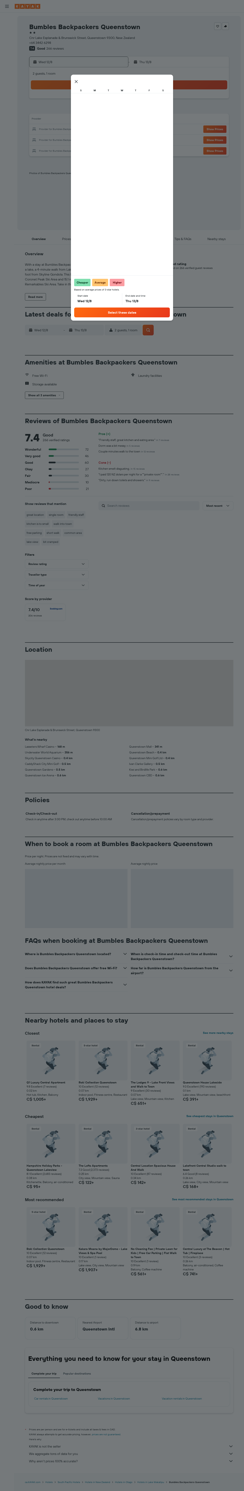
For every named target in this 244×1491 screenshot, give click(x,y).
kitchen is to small (38, 524)
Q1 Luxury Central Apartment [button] (46, 1082)
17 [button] (66, 130)
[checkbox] (45, 612)
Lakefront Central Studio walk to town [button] (204, 1168)
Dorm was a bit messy (119, 446)
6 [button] (96, 110)
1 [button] (115, 100)
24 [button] (66, 139)
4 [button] (76, 110)
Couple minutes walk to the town (126, 451)
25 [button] (76, 139)
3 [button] (66, 110)
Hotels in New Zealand (97, 1482)
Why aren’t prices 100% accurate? (131, 1461)
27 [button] (95, 139)
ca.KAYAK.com (32, 1482)
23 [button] (56, 139)
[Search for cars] (7, 36)
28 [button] (105, 139)
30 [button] (56, 149)
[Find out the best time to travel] (7, 82)
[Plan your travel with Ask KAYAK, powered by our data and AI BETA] (7, 56)
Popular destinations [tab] (77, 1373)
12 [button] (85, 120)
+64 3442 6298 (40, 43)
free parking (34, 533)
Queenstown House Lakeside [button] (202, 1082)
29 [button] (115, 139)
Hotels (49, 1482)
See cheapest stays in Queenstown (209, 1116)
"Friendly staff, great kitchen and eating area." (133, 440)
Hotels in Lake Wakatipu (150, 1482)
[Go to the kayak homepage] (27, 6)
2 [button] (56, 110)
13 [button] (95, 120)
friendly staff (76, 515)
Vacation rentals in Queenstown (182, 1398)
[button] (6, 6)
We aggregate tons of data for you (131, 1453)
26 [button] (86, 139)
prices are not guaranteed (106, 1434)
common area (73, 533)
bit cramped (50, 542)
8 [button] (115, 110)
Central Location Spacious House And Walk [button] (153, 1168)
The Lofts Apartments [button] (93, 1166)
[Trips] (7, 102)
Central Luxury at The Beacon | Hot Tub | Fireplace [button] (206, 1251)
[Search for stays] (7, 27)
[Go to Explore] (7, 65)
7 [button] (105, 110)
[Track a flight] (7, 73)
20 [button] (96, 130)
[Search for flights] (7, 19)
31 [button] (66, 149)
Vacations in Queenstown (114, 1398)
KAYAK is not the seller (131, 1446)
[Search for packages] (7, 45)
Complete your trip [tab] (44, 1373)
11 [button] (76, 120)
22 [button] (115, 130)
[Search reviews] (152, 505)
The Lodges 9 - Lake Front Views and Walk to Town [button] (153, 1084)
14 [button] (105, 120)
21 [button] (105, 130)
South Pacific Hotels (69, 1482)
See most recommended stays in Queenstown (202, 1199)
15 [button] (115, 120)
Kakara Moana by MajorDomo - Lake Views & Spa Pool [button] (103, 1251)
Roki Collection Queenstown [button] (97, 1082)
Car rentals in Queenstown (51, 1398)
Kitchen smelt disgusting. (121, 468)
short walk (53, 533)
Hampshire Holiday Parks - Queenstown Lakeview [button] (44, 1168)
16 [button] (56, 130)
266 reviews (55, 48)
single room (56, 515)
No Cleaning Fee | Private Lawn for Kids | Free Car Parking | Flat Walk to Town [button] (154, 1253)
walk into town (63, 524)
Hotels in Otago (123, 1482)
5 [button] (86, 110)
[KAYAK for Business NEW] (7, 91)
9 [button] (56, 120)
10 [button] (66, 120)
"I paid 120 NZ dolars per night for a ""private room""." (138, 474)
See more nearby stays (218, 1033)
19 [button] (85, 130)
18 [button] (76, 130)
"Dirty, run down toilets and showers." (128, 480)
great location (35, 515)
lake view (32, 542)
